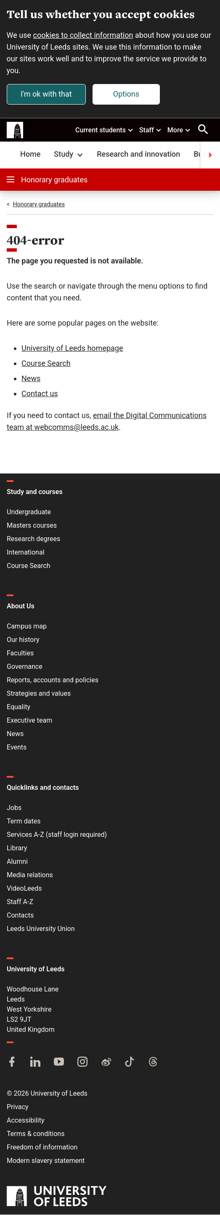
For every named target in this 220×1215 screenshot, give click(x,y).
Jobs (14, 808)
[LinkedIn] (35, 1062)
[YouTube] (59, 1062)
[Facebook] (12, 1062)
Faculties (20, 653)
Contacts (20, 916)
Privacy (18, 1107)
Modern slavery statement (46, 1161)
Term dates (23, 822)
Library (17, 848)
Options (126, 93)
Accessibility (26, 1121)
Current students (104, 130)
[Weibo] (106, 1062)
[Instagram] (82, 1062)
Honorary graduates (47, 180)
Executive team (29, 721)
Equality (18, 707)
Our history (23, 640)
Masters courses (32, 526)
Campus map (27, 627)
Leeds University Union (40, 929)
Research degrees (33, 539)
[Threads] (153, 1062)
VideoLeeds (24, 889)
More (179, 130)
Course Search (46, 363)
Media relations (30, 875)
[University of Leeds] (56, 1197)
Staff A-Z (20, 902)
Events (17, 748)
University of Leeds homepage (72, 348)
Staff (150, 130)
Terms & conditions (35, 1134)
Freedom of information (42, 1148)
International (26, 553)
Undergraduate (29, 512)
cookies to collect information (83, 35)
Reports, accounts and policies (52, 680)
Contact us (39, 393)
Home (30, 154)
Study (69, 154)
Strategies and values (39, 694)
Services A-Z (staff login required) (57, 835)
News (30, 378)
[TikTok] (129, 1062)
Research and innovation (138, 154)
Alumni (17, 862)
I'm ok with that (46, 93)
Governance (24, 667)
